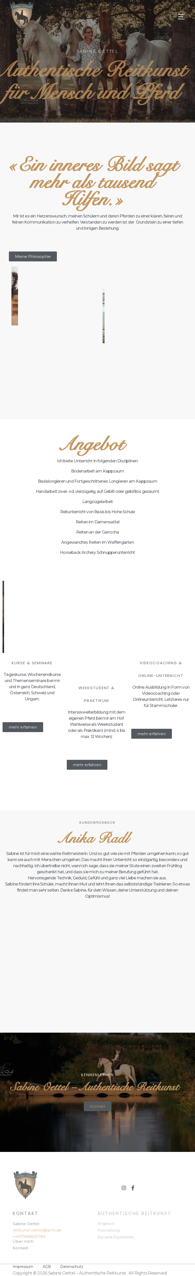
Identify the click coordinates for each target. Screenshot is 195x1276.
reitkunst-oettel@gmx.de (37, 1230)
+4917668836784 (29, 1236)
